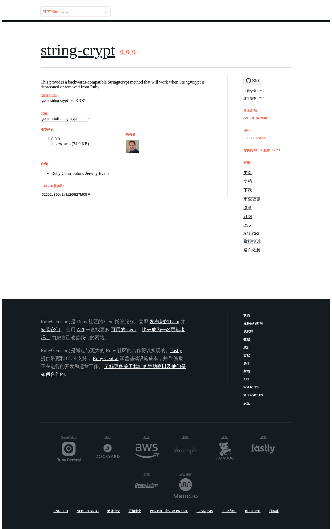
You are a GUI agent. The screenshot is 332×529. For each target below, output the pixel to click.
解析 (190, 437)
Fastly (176, 350)
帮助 (246, 371)
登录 (294, 11)
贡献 (246, 355)
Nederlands (88, 511)
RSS (247, 225)
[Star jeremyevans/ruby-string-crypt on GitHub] (252, 81)
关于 (246, 363)
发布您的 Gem (164, 321)
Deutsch (253, 511)
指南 (276, 11)
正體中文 (135, 511)
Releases (212, 11)
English (60, 511)
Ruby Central (106, 358)
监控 (229, 437)
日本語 (274, 511)
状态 (246, 315)
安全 (246, 403)
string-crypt (78, 50)
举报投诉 (252, 241)
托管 (149, 437)
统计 (246, 347)
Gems (256, 11)
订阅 (247, 216)
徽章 (247, 208)
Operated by (71, 439)
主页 (247, 172)
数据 (246, 339)
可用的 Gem (123, 329)
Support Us (253, 395)
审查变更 (252, 199)
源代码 (248, 331)
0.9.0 (55, 139)
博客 (237, 11)
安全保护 (188, 474)
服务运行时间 (253, 323)
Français (205, 511)
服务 (267, 437)
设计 (112, 437)
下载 (247, 190)
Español (229, 511)
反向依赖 (252, 250)
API (246, 379)
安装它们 (50, 329)
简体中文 (113, 511)
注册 (313, 11)
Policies (251, 387)
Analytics (251, 233)
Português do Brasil (169, 511)
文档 (247, 181)
